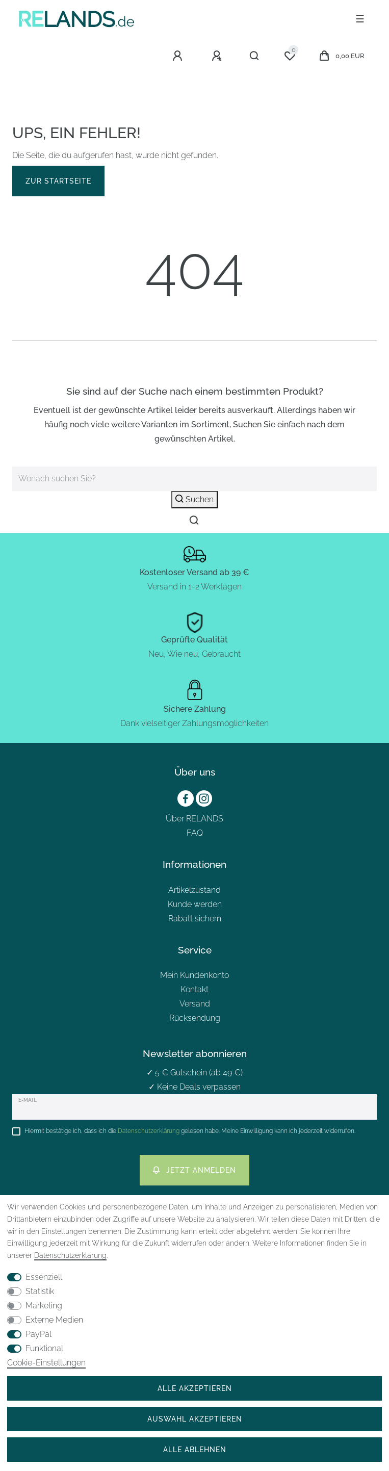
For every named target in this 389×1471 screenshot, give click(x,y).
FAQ (195, 833)
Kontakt (194, 989)
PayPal (38, 1334)
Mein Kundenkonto (194, 975)
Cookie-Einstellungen (46, 1362)
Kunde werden (195, 904)
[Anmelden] (179, 56)
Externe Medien (54, 1320)
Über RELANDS (194, 818)
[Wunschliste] (289, 56)
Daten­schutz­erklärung (70, 1255)
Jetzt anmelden (194, 1170)
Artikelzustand (194, 890)
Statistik (39, 1291)
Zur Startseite (58, 180)
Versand (194, 1004)
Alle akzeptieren (195, 1388)
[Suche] (254, 56)
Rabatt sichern (194, 918)
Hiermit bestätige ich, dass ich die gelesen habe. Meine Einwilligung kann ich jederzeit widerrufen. (189, 1130)
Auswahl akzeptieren (194, 1418)
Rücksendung (194, 1018)
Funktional (44, 1348)
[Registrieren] (218, 56)
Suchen (194, 499)
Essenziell (43, 1277)
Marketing (43, 1305)
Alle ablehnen (194, 1449)
